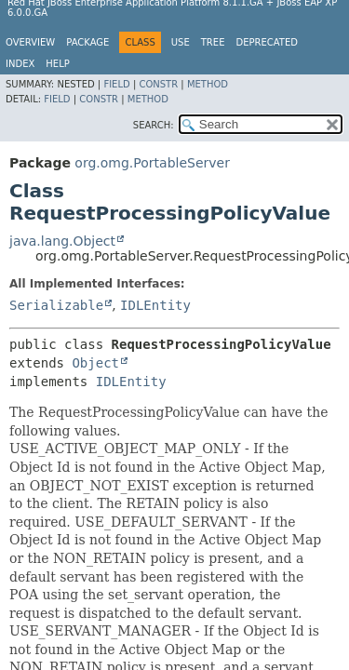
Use (180, 42)
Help (57, 64)
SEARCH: (153, 125)
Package (87, 42)
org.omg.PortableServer (152, 162)
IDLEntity (155, 305)
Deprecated (266, 42)
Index (20, 64)
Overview (30, 42)
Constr (158, 84)
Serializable (56, 305)
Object (95, 362)
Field (116, 84)
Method (207, 84)
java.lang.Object (62, 241)
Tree (213, 42)
